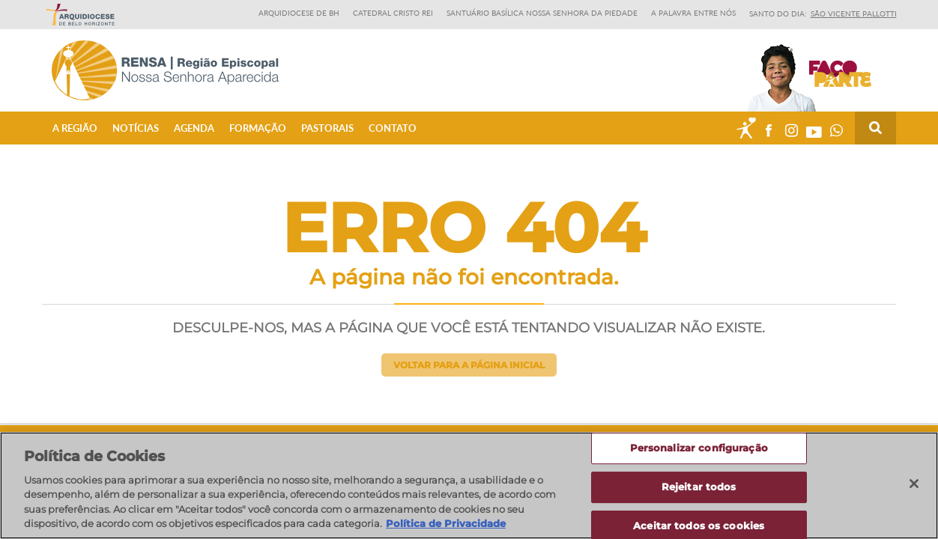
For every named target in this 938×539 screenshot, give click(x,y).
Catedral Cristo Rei (393, 12)
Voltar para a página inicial (469, 365)
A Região (74, 128)
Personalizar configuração (699, 448)
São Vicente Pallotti (854, 13)
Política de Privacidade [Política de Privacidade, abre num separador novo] (446, 524)
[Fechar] (914, 484)
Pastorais (327, 128)
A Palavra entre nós (693, 12)
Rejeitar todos (699, 487)
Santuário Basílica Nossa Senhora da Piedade (542, 12)
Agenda (194, 128)
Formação (257, 128)
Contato (393, 128)
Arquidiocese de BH (298, 12)
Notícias (135, 128)
